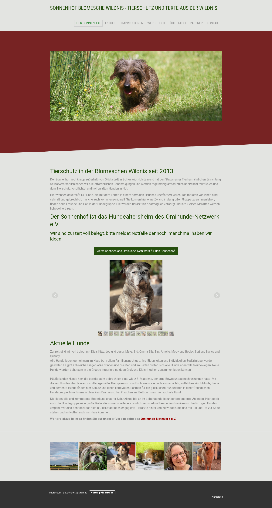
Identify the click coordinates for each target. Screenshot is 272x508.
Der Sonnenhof (88, 23)
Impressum (55, 492)
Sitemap (82, 492)
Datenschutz (70, 492)
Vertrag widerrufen (102, 492)
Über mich (178, 23)
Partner (196, 23)
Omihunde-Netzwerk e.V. (158, 419)
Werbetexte (156, 23)
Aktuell (111, 23)
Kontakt (213, 23)
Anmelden (217, 496)
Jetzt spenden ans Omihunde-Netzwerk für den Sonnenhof (136, 251)
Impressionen (132, 23)
